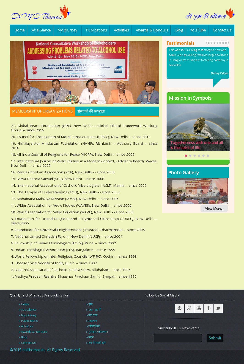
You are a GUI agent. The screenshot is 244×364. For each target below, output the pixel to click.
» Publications (28, 321)
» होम (89, 304)
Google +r (189, 308)
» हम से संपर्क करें (95, 343)
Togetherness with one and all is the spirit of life (196, 145)
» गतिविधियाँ (92, 326)
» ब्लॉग (90, 337)
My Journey (67, 30)
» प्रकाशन (91, 321)
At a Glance (41, 30)
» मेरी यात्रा (91, 315)
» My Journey (27, 315)
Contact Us (222, 30)
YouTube (198, 30)
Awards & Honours (152, 30)
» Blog (23, 337)
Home (19, 30)
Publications (96, 30)
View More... (214, 208)
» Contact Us (27, 343)
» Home (24, 304)
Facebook (208, 308)
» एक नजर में (93, 310)
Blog (179, 30)
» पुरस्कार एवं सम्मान (97, 332)
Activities (121, 30)
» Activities (26, 326)
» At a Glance (27, 310)
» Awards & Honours (33, 332)
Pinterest (179, 308)
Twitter (218, 308)
